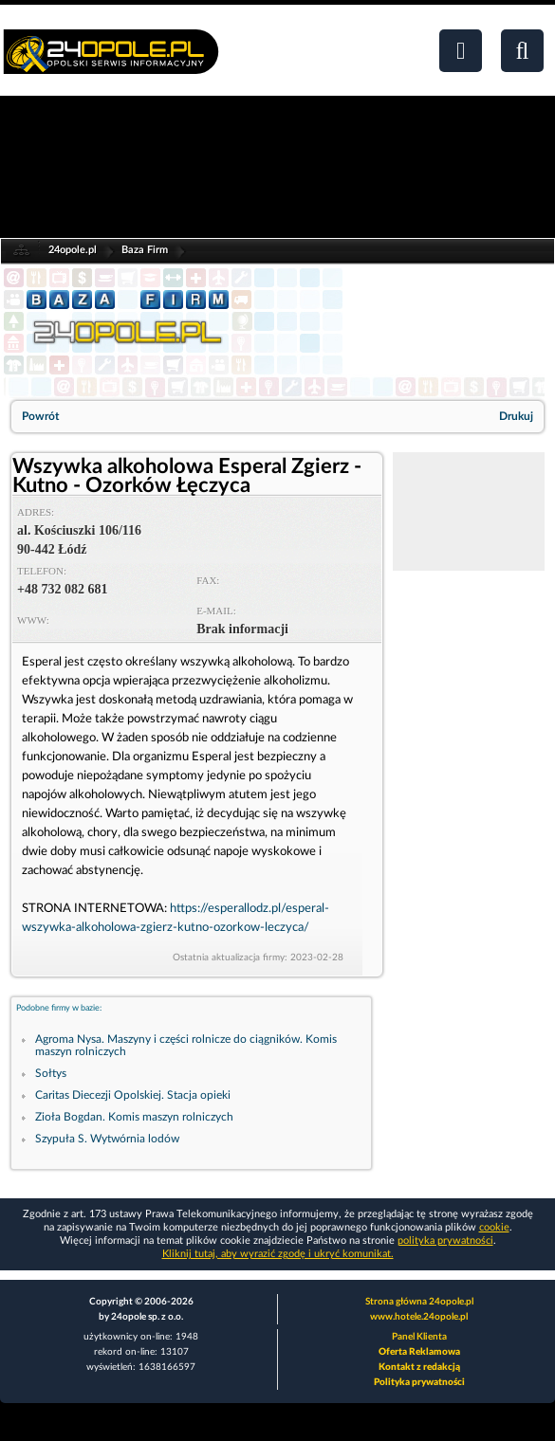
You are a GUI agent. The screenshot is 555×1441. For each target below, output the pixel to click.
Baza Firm (144, 250)
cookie (494, 1227)
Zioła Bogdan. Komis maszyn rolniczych (134, 1116)
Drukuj (516, 416)
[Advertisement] (469, 511)
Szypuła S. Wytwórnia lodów (107, 1138)
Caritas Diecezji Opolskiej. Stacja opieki (133, 1095)
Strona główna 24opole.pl (419, 1301)
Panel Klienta (419, 1336)
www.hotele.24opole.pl (419, 1317)
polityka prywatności (445, 1240)
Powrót (40, 416)
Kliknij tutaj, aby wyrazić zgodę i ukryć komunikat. (278, 1254)
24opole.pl (72, 250)
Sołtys (50, 1073)
